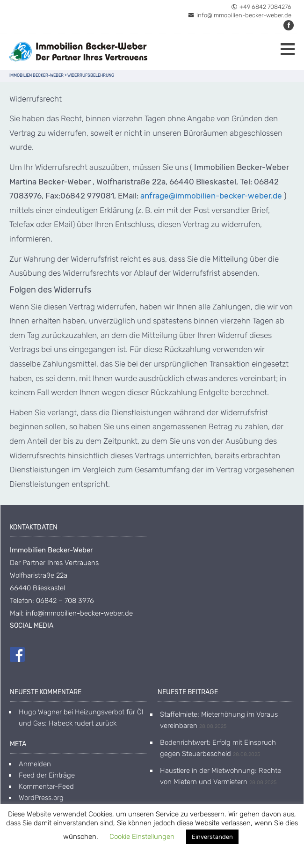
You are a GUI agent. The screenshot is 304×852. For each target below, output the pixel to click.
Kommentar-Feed (46, 786)
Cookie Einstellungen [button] (141, 836)
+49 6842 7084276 (261, 6)
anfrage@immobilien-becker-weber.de (211, 195)
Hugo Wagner (40, 712)
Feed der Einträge (47, 775)
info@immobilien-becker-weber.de (239, 15)
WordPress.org (41, 797)
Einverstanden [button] (212, 836)
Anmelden (35, 764)
